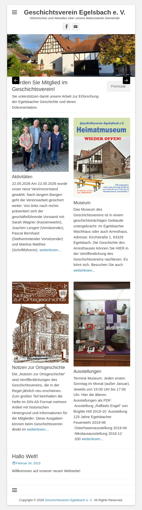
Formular (118, 86)
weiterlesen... (50, 250)
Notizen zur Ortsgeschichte (38, 367)
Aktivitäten (22, 176)
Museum (82, 202)
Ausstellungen (87, 371)
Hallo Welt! (25, 456)
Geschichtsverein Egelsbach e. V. (74, 12)
